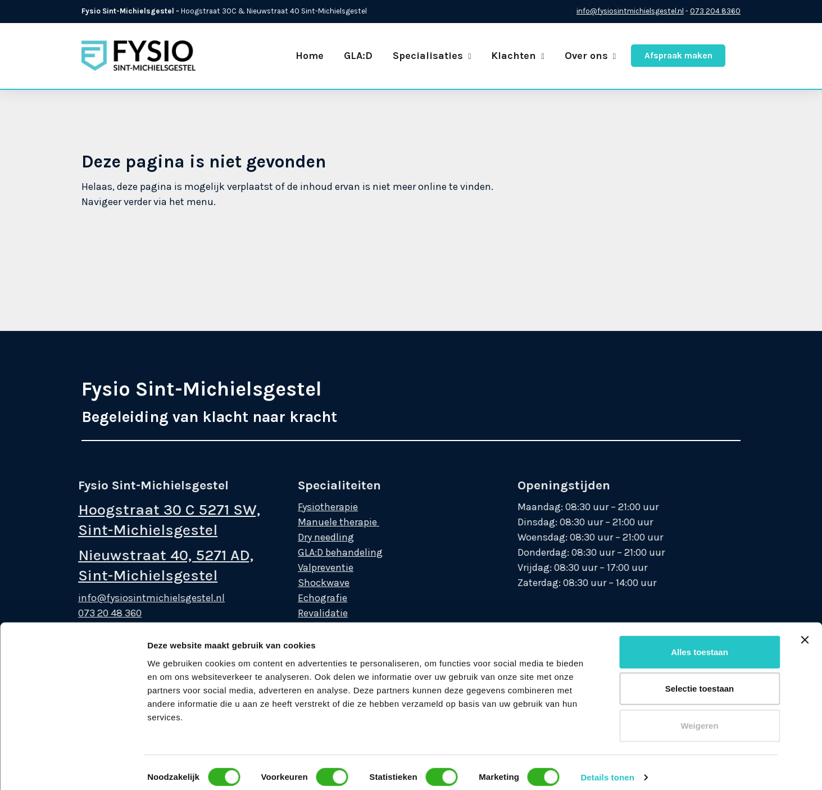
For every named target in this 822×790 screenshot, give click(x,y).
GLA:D (358, 55)
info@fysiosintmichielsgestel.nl (630, 11)
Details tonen (607, 629)
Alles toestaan (699, 503)
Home (310, 55)
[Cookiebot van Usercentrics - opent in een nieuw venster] (73, 768)
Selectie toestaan (699, 540)
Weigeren (699, 577)
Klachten (517, 55)
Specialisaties (432, 55)
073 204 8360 (715, 11)
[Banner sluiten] (805, 492)
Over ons (590, 55)
